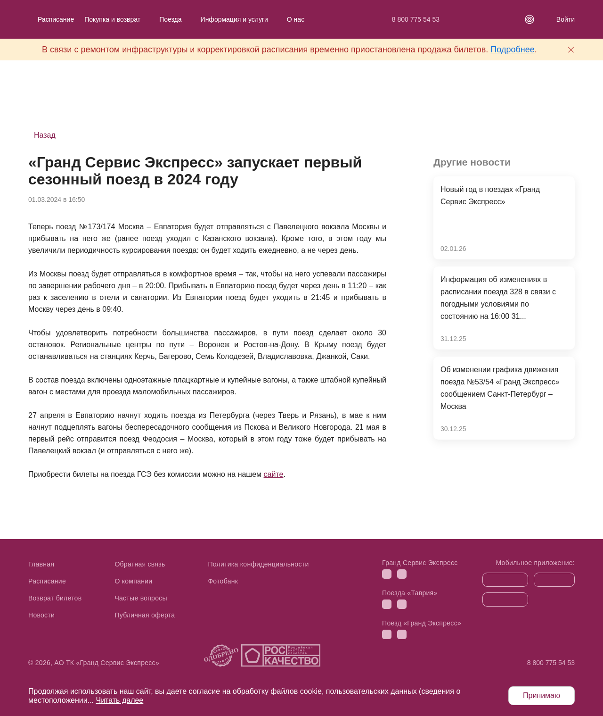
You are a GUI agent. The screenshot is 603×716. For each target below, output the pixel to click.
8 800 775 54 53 (416, 19)
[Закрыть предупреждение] (571, 49)
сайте (274, 474)
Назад (45, 135)
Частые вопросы (140, 598)
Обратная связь (139, 564)
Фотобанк (223, 581)
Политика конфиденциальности (258, 564)
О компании (133, 581)
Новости (41, 615)
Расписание (56, 19)
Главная (41, 564)
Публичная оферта (144, 615)
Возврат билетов (54, 598)
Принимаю (541, 695)
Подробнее (512, 49)
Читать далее (119, 700)
